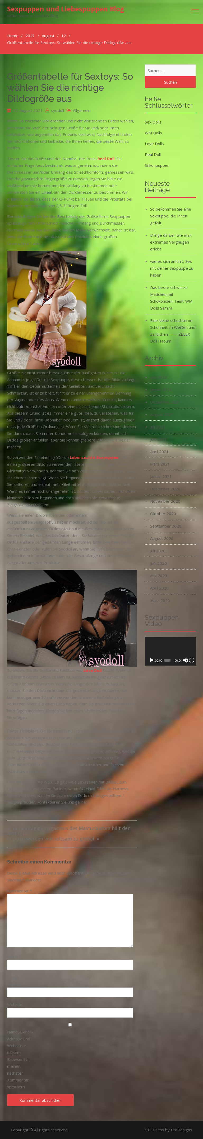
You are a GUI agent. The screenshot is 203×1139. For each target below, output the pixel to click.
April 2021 (159, 451)
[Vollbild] (191, 660)
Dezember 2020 (165, 488)
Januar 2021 (161, 476)
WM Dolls (153, 132)
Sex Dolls (153, 122)
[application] (170, 651)
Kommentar (19, 890)
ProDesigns (181, 1129)
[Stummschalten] (185, 660)
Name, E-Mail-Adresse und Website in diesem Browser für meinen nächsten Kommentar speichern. (20, 1059)
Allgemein (81, 110)
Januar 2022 (161, 389)
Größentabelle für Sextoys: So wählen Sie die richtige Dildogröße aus (70, 87)
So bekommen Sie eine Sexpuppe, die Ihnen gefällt (170, 215)
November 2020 (165, 501)
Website (14, 1004)
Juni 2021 (158, 439)
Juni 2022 (158, 377)
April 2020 (159, 588)
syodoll (57, 110)
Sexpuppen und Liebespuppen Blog (65, 8)
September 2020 (165, 526)
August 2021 (161, 414)
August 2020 (161, 538)
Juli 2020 (157, 550)
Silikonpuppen (157, 165)
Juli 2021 (157, 426)
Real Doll (153, 154)
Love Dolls (154, 143)
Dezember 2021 (165, 402)
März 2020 (160, 600)
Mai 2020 (158, 575)
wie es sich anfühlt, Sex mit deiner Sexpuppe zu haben (171, 268)
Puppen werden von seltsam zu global (50, 839)
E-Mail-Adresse (16, 981)
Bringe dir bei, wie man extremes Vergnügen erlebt (171, 241)
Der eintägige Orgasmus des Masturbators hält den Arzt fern (69, 831)
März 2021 (160, 464)
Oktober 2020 (163, 513)
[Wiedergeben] (151, 660)
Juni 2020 (158, 563)
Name (14, 956)
